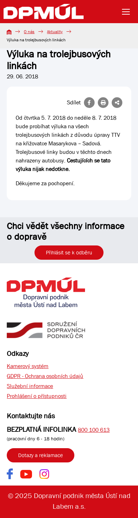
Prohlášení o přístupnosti (37, 396)
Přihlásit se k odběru (69, 252)
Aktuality (55, 32)
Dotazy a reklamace (40, 455)
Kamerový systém (27, 366)
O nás (29, 32)
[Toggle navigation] (128, 11)
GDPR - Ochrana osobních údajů (45, 376)
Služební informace (30, 386)
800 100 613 (94, 430)
